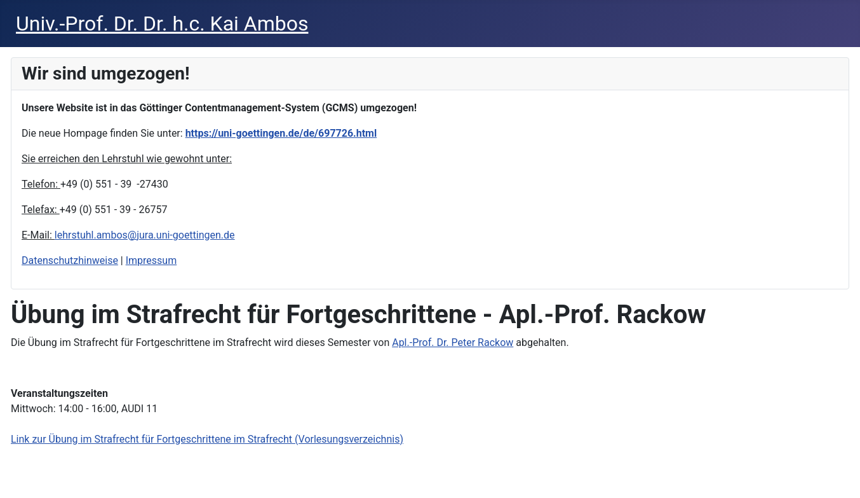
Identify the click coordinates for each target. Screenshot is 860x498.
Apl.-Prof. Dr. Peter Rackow (452, 342)
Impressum (151, 260)
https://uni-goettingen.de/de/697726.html (281, 133)
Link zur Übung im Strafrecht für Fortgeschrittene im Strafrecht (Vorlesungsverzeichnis (205, 439)
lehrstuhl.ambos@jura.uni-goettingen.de (145, 235)
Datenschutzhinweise (70, 260)
